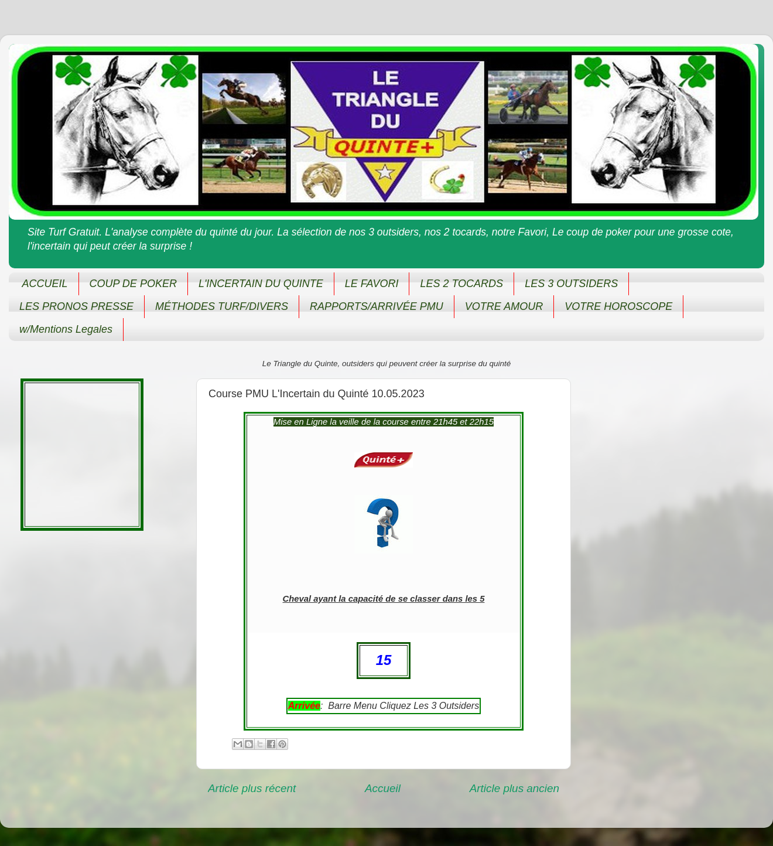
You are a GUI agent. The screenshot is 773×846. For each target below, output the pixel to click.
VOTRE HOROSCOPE (618, 306)
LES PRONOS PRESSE (76, 306)
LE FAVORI (372, 283)
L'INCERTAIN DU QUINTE (261, 283)
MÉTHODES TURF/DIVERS (221, 306)
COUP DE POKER (133, 283)
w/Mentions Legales (65, 329)
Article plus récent (252, 788)
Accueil (383, 788)
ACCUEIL (45, 283)
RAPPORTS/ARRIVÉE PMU (376, 306)
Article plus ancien (514, 788)
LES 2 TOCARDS (461, 283)
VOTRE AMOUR (504, 306)
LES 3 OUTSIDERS (571, 283)
